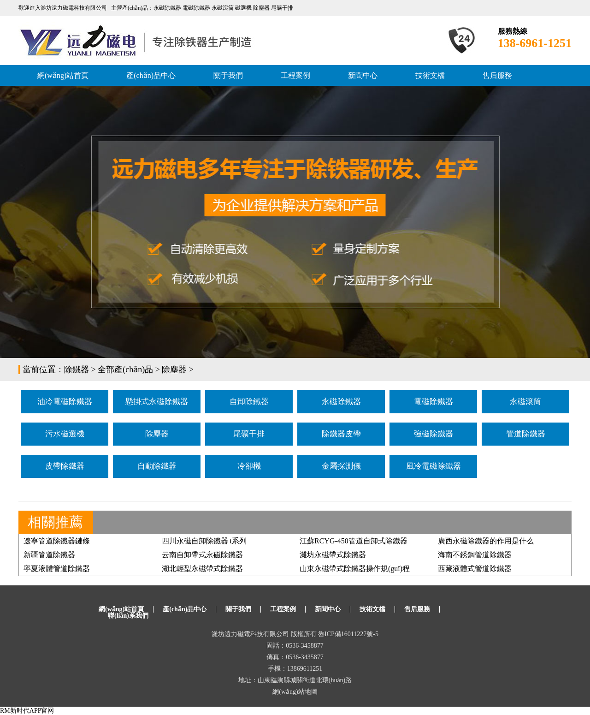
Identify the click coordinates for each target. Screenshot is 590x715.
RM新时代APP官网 (27, 710)
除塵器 (174, 369)
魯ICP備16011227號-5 (348, 634)
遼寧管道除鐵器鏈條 (57, 541)
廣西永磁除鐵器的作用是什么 (486, 541)
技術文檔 (430, 75)
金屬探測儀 (341, 466)
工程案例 (295, 75)
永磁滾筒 (525, 401)
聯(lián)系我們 (128, 615)
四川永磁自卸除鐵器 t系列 (204, 541)
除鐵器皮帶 (341, 433)
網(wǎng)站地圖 (294, 691)
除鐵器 (76, 369)
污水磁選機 (64, 433)
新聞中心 (363, 75)
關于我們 (228, 75)
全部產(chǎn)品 (125, 369)
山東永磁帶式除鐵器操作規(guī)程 (355, 568)
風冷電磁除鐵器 (433, 466)
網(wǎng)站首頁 (62, 75)
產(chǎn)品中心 (151, 75)
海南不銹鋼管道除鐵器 (475, 555)
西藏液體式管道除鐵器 (475, 568)
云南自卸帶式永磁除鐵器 (202, 555)
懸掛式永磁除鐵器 (156, 401)
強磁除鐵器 (433, 433)
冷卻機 (249, 466)
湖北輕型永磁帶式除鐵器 (202, 568)
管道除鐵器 (525, 433)
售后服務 (497, 75)
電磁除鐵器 (433, 401)
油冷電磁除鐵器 (64, 401)
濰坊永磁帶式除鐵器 (333, 555)
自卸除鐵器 (249, 401)
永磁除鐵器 (341, 401)
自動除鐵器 (157, 466)
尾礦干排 (249, 433)
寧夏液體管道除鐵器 (57, 568)
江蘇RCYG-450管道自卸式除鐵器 (353, 541)
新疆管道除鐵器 (49, 555)
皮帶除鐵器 (64, 466)
